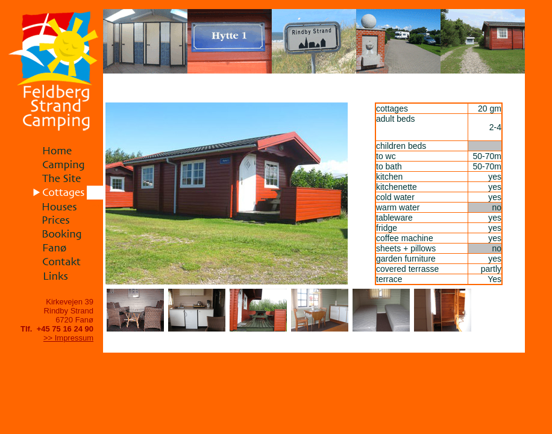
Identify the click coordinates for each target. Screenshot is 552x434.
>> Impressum (68, 337)
